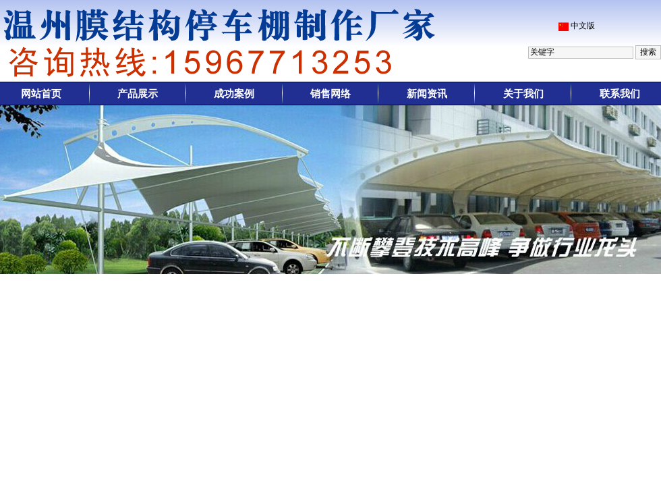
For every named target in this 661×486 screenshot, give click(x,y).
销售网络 (330, 93)
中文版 (583, 25)
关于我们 (523, 93)
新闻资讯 (427, 93)
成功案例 (234, 93)
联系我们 (620, 93)
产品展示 (137, 93)
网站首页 (41, 93)
